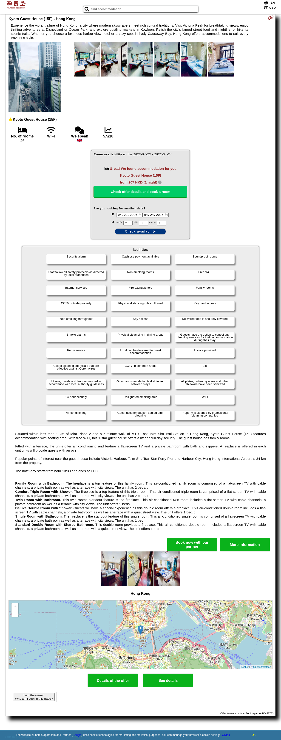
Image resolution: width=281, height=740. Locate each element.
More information (245, 545)
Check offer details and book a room (140, 192)
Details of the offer (113, 680)
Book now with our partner (192, 544)
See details (168, 680)
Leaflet (245, 667)
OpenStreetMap (262, 667)
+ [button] (15, 606)
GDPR (226, 735)
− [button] (15, 613)
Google (77, 735)
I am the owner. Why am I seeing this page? (34, 696)
